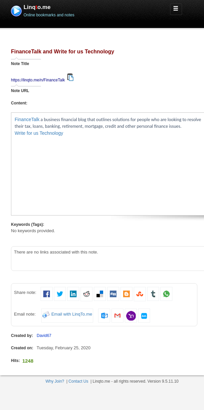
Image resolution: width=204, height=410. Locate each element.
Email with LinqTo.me (71, 314)
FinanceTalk (27, 119)
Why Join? (55, 381)
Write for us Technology (39, 133)
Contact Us (78, 381)
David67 (44, 335)
